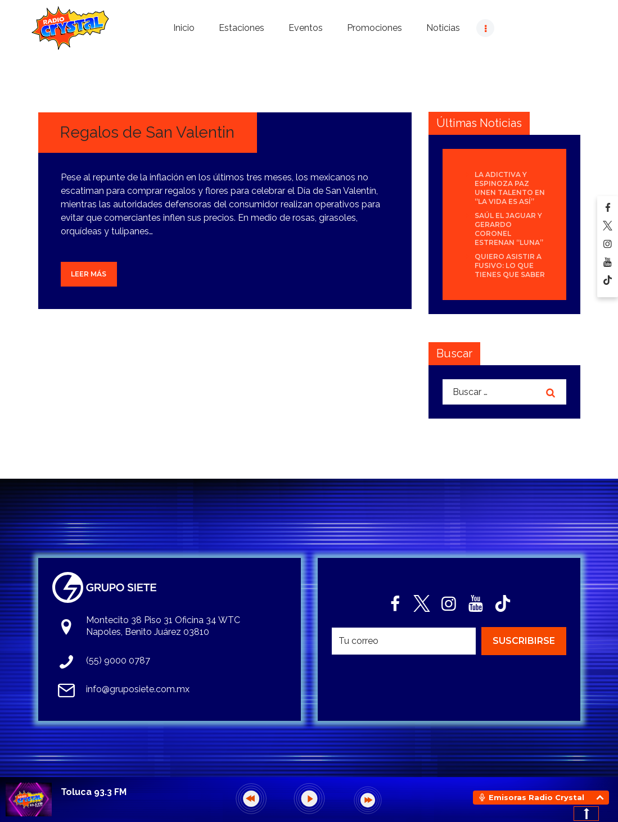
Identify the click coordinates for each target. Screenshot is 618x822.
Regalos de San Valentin (147, 132)
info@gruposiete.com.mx (138, 689)
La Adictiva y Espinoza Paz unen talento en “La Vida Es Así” (510, 188)
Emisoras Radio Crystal (536, 797)
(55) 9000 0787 (118, 660)
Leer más (88, 274)
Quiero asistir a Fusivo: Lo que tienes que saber (510, 265)
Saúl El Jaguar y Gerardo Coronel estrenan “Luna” (509, 229)
